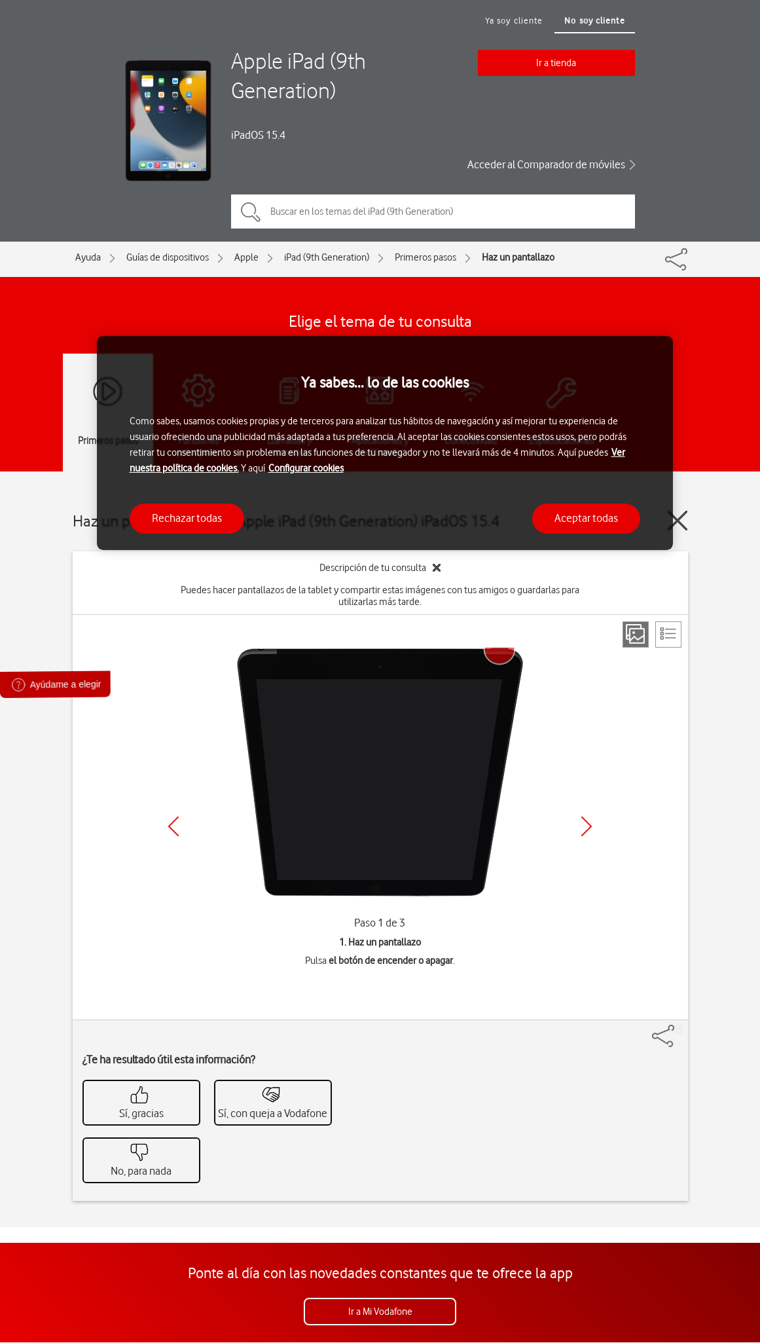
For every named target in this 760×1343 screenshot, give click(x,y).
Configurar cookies (306, 468)
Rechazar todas (187, 517)
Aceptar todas (586, 517)
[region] (385, 443)
